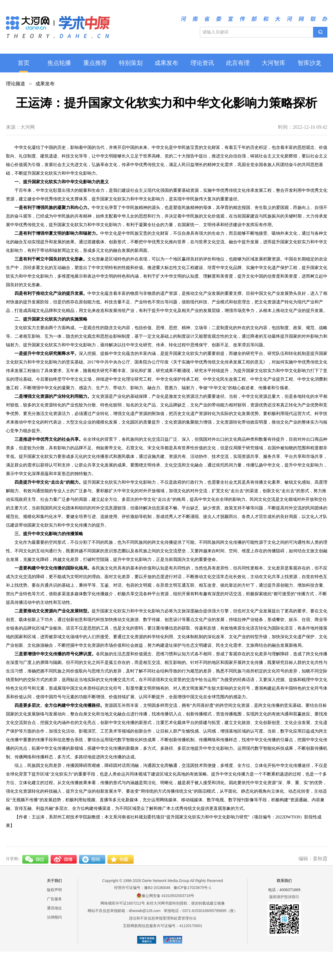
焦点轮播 (59, 63)
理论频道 (15, 83)
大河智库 (273, 63)
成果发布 (166, 63)
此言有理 (238, 63)
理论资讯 (202, 63)
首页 (23, 63)
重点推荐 (95, 63)
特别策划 (131, 63)
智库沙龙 (309, 63)
